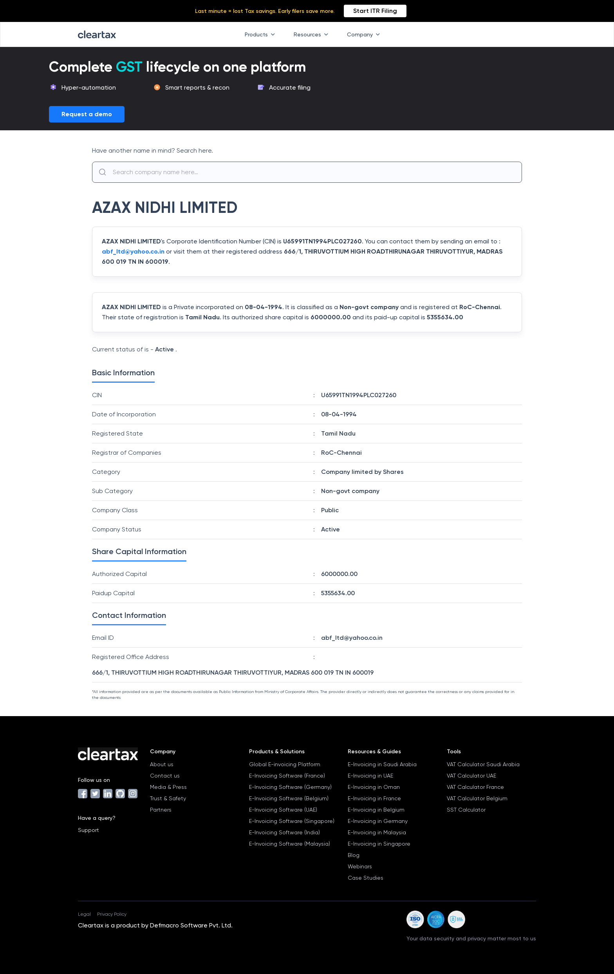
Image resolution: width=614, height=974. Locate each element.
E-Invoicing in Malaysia (377, 832)
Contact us (165, 775)
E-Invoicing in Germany (378, 821)
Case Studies (365, 878)
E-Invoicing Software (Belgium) (289, 798)
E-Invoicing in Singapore (379, 844)
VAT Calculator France (475, 787)
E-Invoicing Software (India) (284, 832)
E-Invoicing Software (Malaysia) (289, 844)
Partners (161, 810)
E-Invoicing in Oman (374, 787)
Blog (353, 855)
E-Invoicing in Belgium (376, 810)
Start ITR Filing (375, 10)
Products (261, 34)
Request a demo (86, 114)
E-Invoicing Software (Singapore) (291, 821)
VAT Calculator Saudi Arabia (483, 764)
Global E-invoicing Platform (284, 764)
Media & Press (168, 787)
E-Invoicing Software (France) (287, 775)
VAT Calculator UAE (471, 775)
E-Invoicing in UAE (370, 775)
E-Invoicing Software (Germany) (290, 787)
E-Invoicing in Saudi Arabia (382, 764)
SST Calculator (466, 810)
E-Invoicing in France (374, 798)
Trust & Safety (168, 798)
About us (161, 764)
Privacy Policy (111, 914)
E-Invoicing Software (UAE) (283, 810)
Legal (84, 914)
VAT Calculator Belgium (477, 798)
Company (365, 34)
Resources (312, 34)
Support (88, 830)
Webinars (360, 866)
